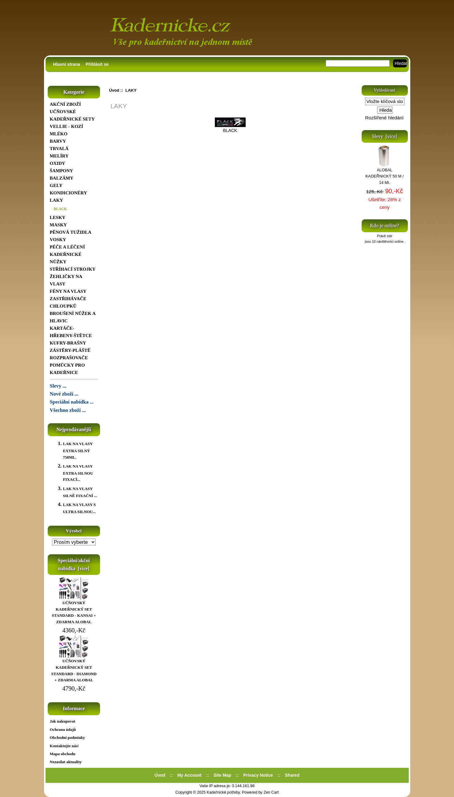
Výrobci (74, 530)
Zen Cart (271, 792)
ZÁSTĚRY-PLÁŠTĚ (70, 350)
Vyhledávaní (384, 90)
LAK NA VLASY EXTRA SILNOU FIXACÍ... (78, 473)
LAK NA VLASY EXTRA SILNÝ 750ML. (77, 450)
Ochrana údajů (63, 729)
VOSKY (58, 239)
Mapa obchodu (62, 753)
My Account (189, 775)
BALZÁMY (62, 178)
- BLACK (58, 209)
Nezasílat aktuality (66, 761)
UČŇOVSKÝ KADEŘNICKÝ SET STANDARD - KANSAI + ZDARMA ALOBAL (74, 610)
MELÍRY (59, 155)
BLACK (230, 128)
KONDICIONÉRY (68, 192)
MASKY (58, 224)
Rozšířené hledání (384, 117)
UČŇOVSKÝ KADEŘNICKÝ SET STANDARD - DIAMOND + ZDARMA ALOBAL (73, 668)
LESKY (58, 217)
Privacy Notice (258, 775)
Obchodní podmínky (67, 737)
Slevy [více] (384, 136)
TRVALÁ (59, 148)
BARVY (58, 141)
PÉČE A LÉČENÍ (67, 247)
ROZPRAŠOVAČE (69, 357)
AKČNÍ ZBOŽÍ (65, 104)
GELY (56, 185)
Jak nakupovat (62, 721)
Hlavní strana (66, 64)
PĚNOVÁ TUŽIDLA (70, 232)
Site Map (222, 775)
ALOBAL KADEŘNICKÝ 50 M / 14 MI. (384, 174)
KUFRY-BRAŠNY (68, 343)
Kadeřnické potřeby (223, 792)
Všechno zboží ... (68, 410)
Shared (292, 775)
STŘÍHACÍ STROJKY (73, 269)
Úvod (114, 90)
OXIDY (57, 163)
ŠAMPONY (61, 170)
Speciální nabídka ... (72, 402)
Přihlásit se (97, 64)
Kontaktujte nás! (64, 745)
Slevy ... (58, 386)
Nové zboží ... (64, 394)
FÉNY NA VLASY (68, 291)
